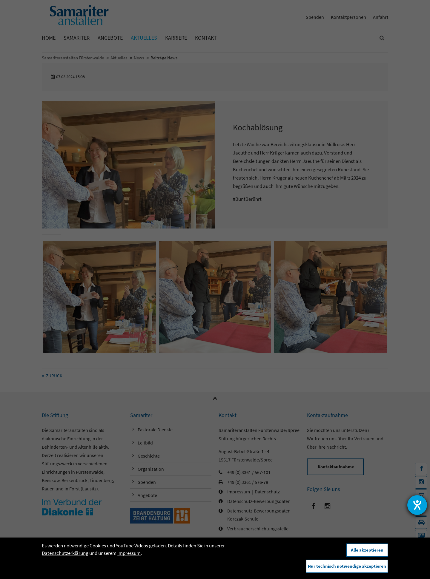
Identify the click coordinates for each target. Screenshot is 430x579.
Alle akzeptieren (367, 550)
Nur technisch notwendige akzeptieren (347, 566)
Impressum (129, 553)
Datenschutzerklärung (65, 553)
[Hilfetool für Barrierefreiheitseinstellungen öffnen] (417, 505)
